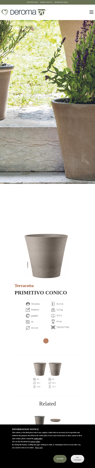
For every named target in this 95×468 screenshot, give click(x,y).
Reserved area (61, 2)
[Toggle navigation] (91, 12)
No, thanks (77, 462)
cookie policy (38, 442)
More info (39, 451)
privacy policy (35, 445)
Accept (59, 462)
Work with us (46, 2)
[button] (46, 256)
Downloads (32, 2)
